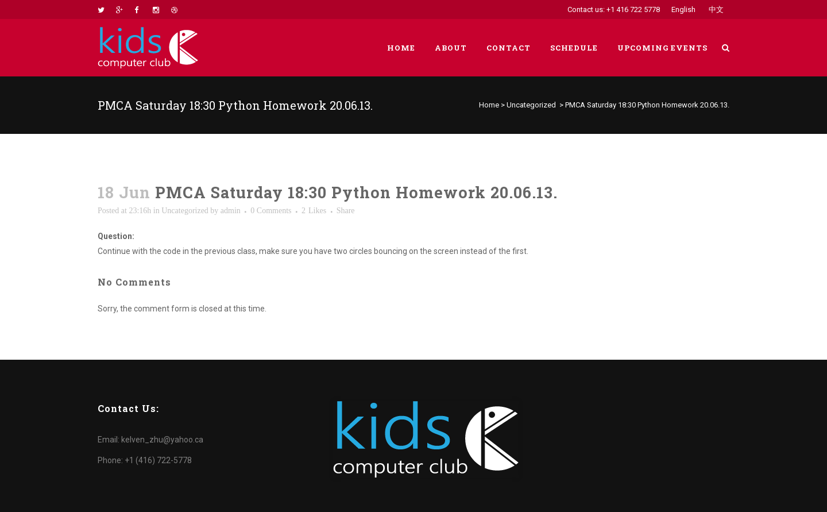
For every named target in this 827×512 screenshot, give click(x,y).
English (683, 9)
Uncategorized (531, 105)
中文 (716, 9)
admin (231, 210)
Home (489, 105)
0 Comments (270, 210)
